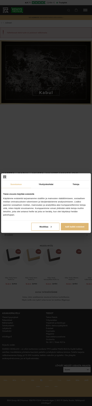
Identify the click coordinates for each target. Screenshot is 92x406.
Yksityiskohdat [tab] (46, 184)
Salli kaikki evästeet (74, 226)
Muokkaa (45, 226)
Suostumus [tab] (16, 184)
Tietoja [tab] (76, 184)
